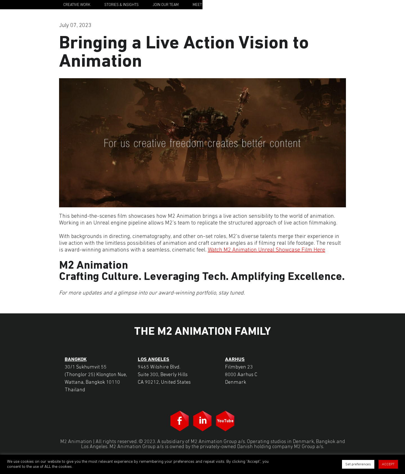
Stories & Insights (121, 5)
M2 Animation (322, 5)
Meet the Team (206, 5)
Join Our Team (166, 5)
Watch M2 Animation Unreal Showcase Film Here (266, 250)
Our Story (243, 5)
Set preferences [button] (358, 464)
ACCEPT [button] (388, 464)
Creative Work (76, 5)
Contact (274, 5)
